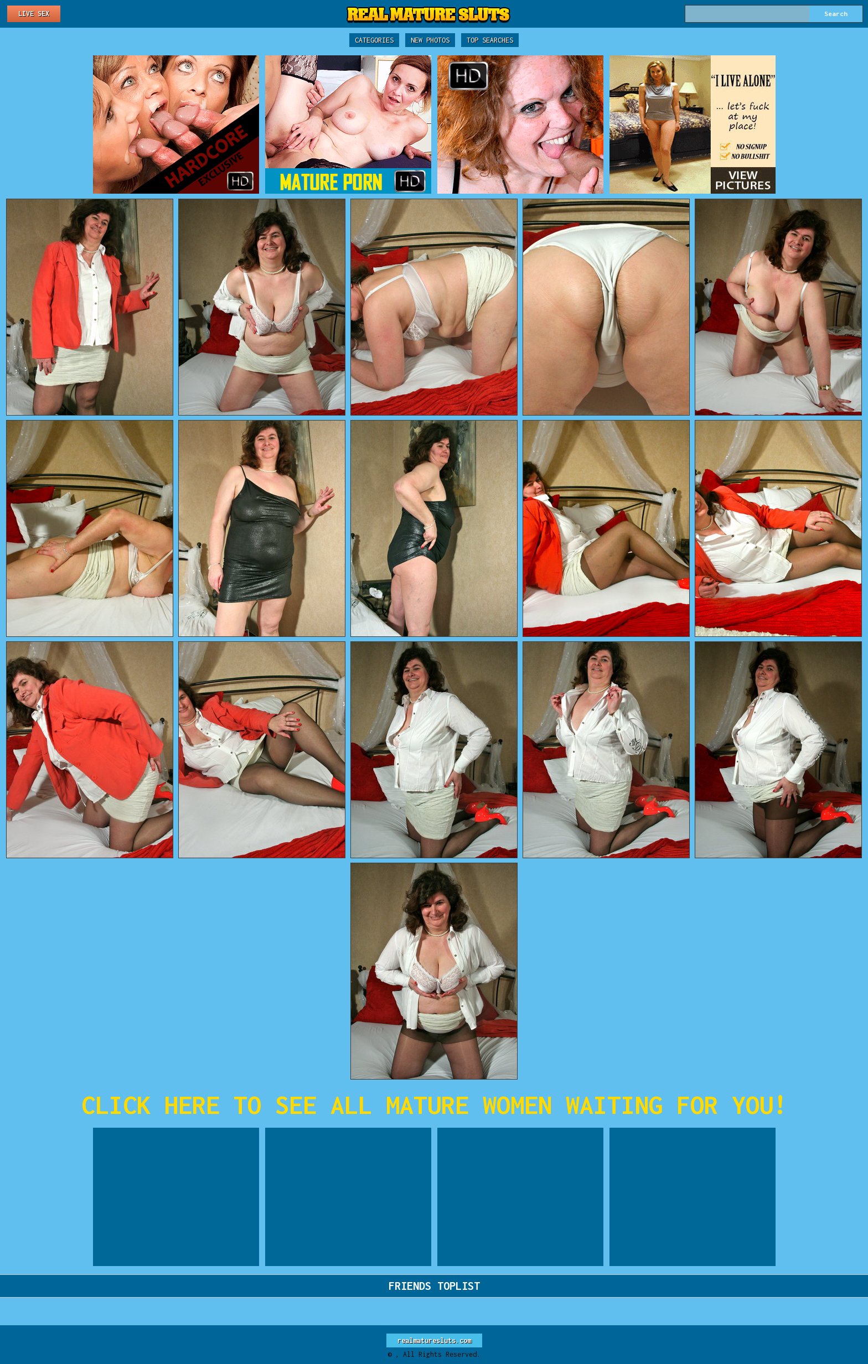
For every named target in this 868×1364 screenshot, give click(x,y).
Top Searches (490, 40)
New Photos (430, 40)
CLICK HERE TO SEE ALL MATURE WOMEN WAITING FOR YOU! (434, 1104)
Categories (374, 40)
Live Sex (33, 13)
